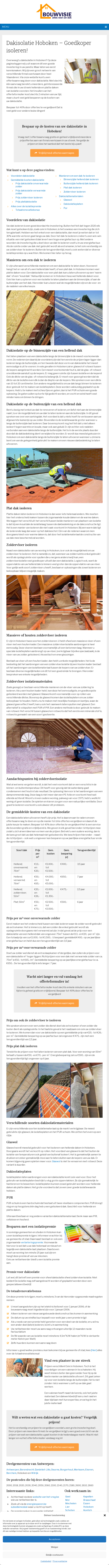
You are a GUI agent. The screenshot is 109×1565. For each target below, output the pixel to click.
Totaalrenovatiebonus (27, 210)
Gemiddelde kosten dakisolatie (27, 180)
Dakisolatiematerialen (71, 196)
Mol (67, 1500)
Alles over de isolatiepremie (26, 206)
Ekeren (89, 1469)
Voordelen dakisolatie (23, 176)
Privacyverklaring (60, 1561)
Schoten (70, 1510)
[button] (104, 1515)
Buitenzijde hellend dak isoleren (81, 183)
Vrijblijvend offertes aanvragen (54, 152)
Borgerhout (66, 1469)
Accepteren (54, 1539)
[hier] (94, 1350)
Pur (65, 208)
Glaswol (68, 200)
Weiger (54, 1547)
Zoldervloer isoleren (75, 191)
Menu (5, 26)
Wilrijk (34, 1473)
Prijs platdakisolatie (26, 201)
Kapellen (88, 1496)
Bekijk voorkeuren (54, 1555)
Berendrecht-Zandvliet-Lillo (35, 1469)
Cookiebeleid (46, 1561)
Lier (67, 1507)
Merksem (79, 1469)
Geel (67, 1496)
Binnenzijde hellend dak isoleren (81, 179)
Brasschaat (89, 1500)
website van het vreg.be (46, 1497)
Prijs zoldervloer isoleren (29, 197)
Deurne (55, 1469)
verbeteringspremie (32, 1242)
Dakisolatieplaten (73, 204)
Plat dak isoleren (73, 187)
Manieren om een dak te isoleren (77, 176)
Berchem (11, 1473)
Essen (86, 1503)
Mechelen (70, 1503)
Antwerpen (12, 1469)
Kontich (87, 1510)
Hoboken (88, 1507)
